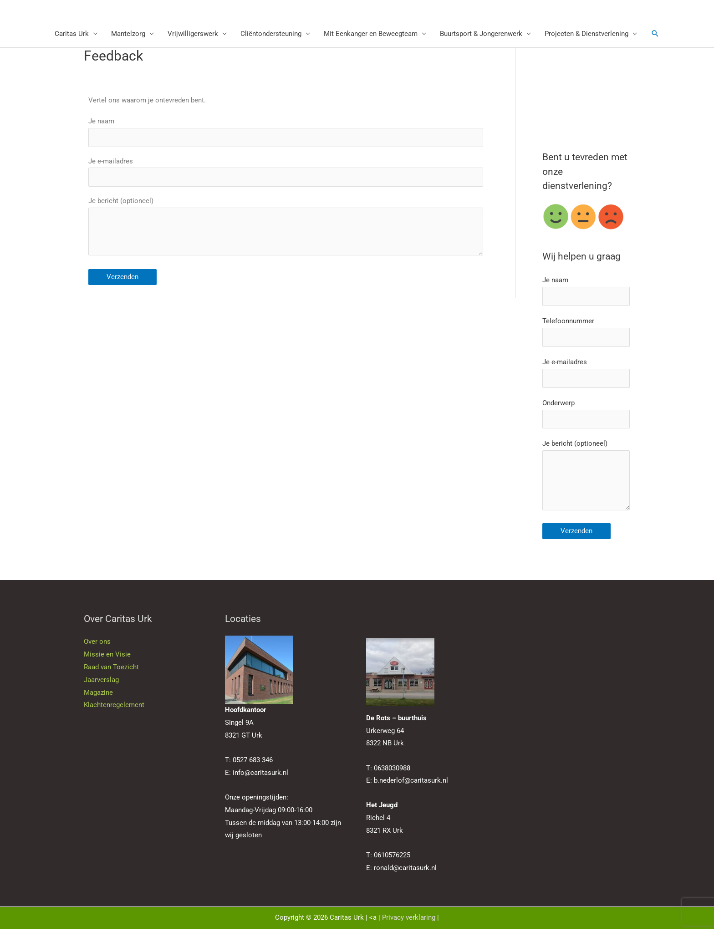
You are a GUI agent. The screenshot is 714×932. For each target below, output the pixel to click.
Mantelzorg (128, 34)
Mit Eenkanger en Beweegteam (371, 34)
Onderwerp (586, 415)
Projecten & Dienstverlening (586, 34)
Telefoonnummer (586, 333)
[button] (655, 34)
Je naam (285, 132)
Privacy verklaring (408, 921)
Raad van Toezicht (111, 671)
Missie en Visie (107, 658)
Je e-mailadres (285, 173)
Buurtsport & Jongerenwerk (481, 34)
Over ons (97, 645)
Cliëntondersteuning (270, 34)
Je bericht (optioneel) (285, 230)
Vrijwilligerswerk (193, 34)
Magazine (98, 696)
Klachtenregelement (114, 708)
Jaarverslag (101, 683)
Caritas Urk (72, 34)
